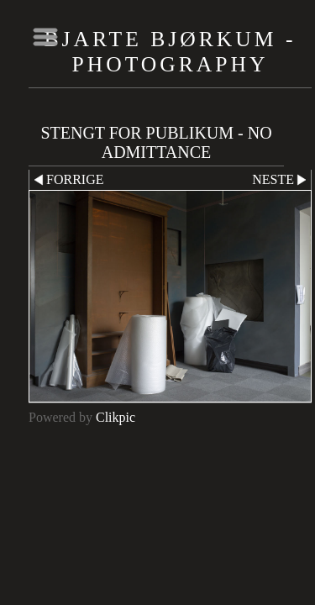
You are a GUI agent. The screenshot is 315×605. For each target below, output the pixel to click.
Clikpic (115, 417)
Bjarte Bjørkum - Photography (171, 51)
